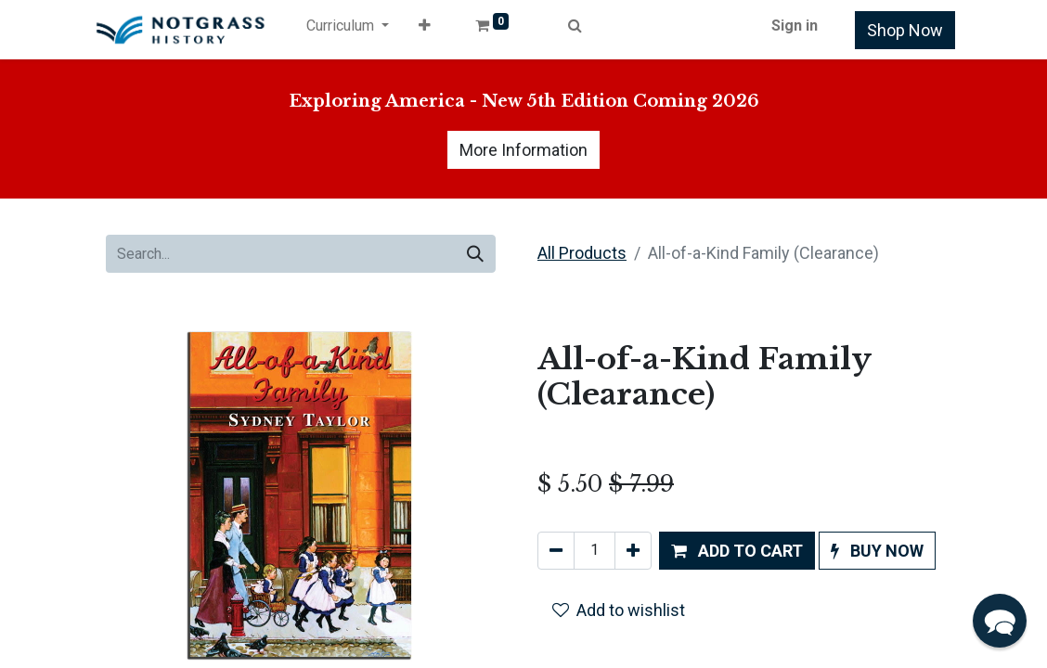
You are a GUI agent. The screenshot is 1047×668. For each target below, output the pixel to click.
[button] (425, 29)
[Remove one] (556, 551)
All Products (582, 253)
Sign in (794, 25)
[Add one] (633, 551)
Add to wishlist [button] (618, 610)
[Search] (475, 254)
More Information (523, 150)
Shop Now (905, 30)
